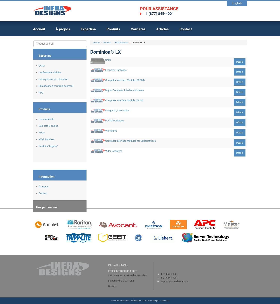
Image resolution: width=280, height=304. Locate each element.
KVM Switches (46, 139)
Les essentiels (46, 119)
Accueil (39, 29)
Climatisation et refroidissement (56, 86)
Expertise (88, 29)
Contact (185, 29)
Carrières (138, 29)
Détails (239, 62)
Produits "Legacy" (48, 146)
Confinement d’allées (50, 72)
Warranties (111, 130)
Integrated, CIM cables (117, 110)
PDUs (42, 132)
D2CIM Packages (114, 120)
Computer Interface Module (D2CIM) (125, 80)
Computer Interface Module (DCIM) (124, 100)
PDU (41, 92)
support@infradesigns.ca (174, 281)
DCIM (42, 65)
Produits (113, 29)
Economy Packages (115, 70)
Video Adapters (113, 151)
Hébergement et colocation (53, 79)
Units (108, 59)
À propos (63, 29)
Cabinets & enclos (48, 125)
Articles (162, 29)
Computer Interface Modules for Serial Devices (130, 140)
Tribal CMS (165, 301)
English (237, 3)
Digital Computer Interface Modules (124, 90)
